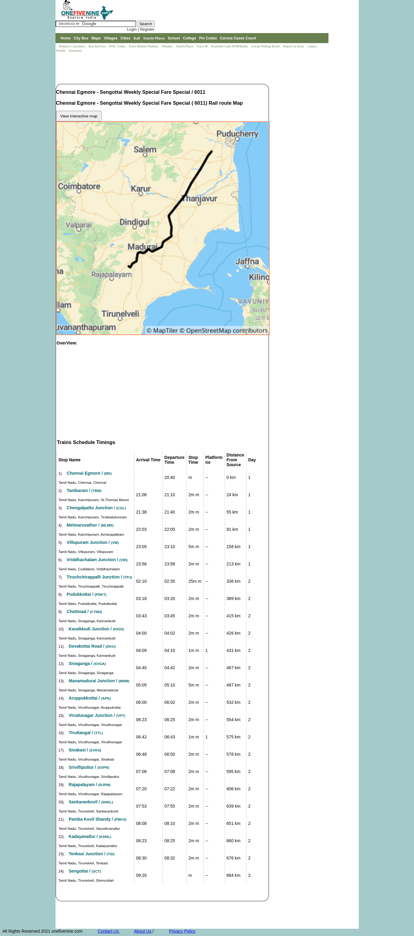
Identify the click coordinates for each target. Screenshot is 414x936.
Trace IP (203, 46)
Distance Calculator (72, 46)
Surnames (75, 50)
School (174, 38)
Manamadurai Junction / (99, 680)
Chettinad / (84, 611)
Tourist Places (154, 38)
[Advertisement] (166, 68)
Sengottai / (85, 871)
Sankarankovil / (91, 801)
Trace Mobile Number (144, 46)
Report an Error (294, 46)
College (189, 38)
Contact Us (109, 931)
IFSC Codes (117, 46)
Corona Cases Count (238, 38)
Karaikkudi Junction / (96, 628)
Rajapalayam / (89, 784)
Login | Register (141, 29)
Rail (136, 38)
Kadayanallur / (90, 836)
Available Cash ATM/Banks (230, 46)
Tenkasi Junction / (92, 853)
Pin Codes (208, 38)
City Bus (81, 38)
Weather (167, 46)
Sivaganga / (87, 663)
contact (313, 46)
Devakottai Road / (92, 646)
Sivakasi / (85, 750)
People (61, 50)
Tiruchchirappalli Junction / (99, 577)
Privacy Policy (182, 931)
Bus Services (97, 46)
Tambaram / (84, 490)
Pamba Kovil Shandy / (97, 819)
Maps (96, 38)
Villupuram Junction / (93, 542)
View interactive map (79, 116)
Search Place (185, 46)
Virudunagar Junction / (97, 715)
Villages (110, 38)
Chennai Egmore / (89, 473)
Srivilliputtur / (89, 767)
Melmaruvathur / (90, 525)
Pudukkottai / (86, 594)
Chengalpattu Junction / (96, 507)
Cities (125, 38)
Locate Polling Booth (266, 46)
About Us (143, 931)
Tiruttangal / (86, 732)
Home (65, 38)
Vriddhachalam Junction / (97, 559)
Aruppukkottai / (90, 698)
